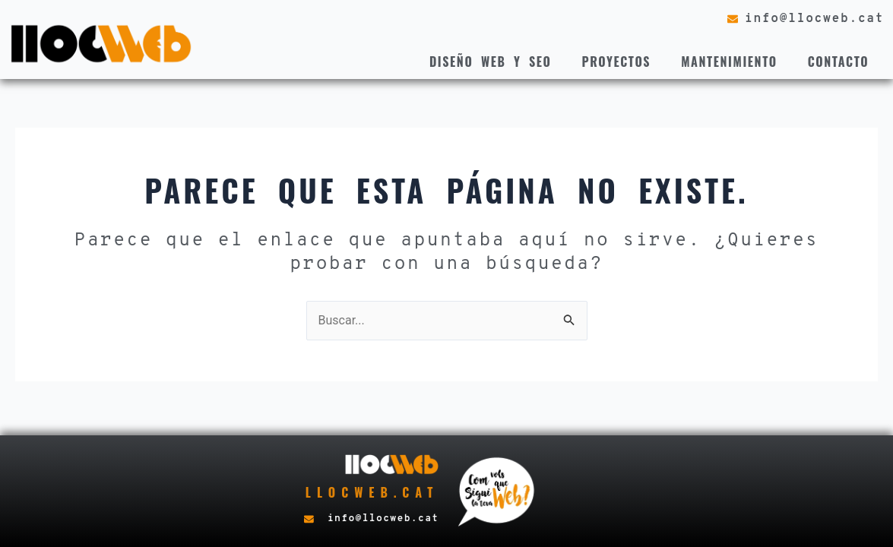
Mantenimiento (729, 61)
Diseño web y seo (490, 61)
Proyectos (616, 61)
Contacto (838, 61)
